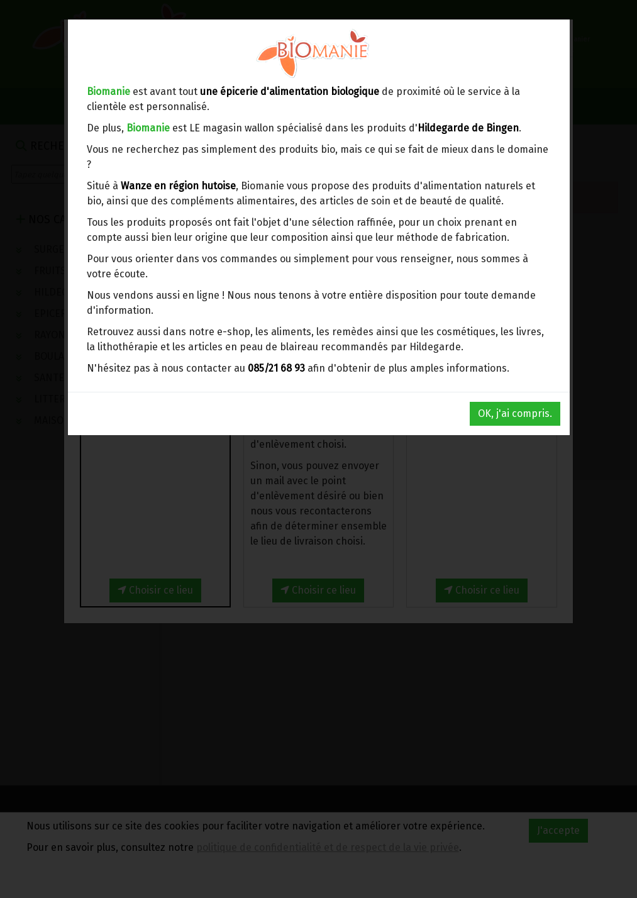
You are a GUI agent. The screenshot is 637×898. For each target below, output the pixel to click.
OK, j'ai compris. (515, 413)
